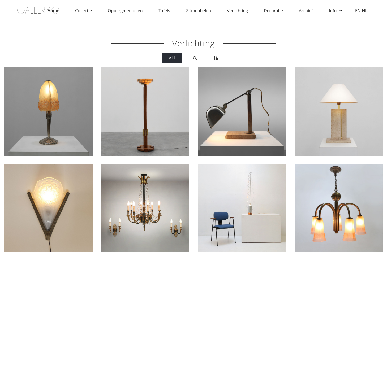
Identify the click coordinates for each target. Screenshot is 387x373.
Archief (306, 11)
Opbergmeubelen (125, 11)
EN (358, 11)
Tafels (164, 11)
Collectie (83, 11)
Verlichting (237, 11)
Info (333, 11)
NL (365, 11)
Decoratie (273, 11)
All (172, 58)
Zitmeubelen (198, 11)
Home (53, 11)
